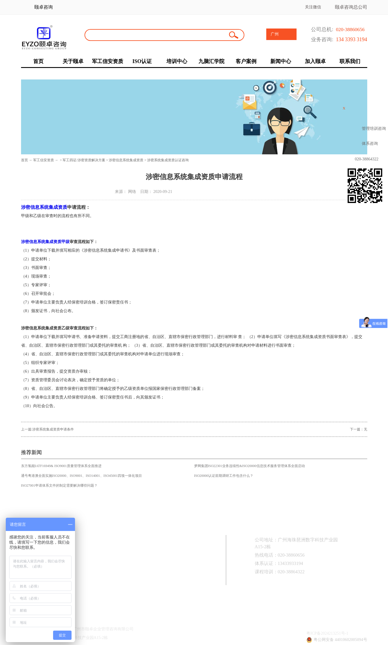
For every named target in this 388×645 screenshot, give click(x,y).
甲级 (65, 242)
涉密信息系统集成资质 (126, 160)
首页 (24, 160)
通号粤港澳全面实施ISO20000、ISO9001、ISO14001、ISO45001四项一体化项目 (81, 476)
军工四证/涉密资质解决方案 (84, 160)
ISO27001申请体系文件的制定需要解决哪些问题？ (59, 485)
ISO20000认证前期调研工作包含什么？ (223, 476)
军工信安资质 (43, 160)
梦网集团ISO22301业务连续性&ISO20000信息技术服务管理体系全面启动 (249, 466)
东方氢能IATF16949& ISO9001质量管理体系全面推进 (61, 466)
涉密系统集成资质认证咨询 (168, 160)
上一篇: (47, 429)
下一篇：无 (358, 429)
